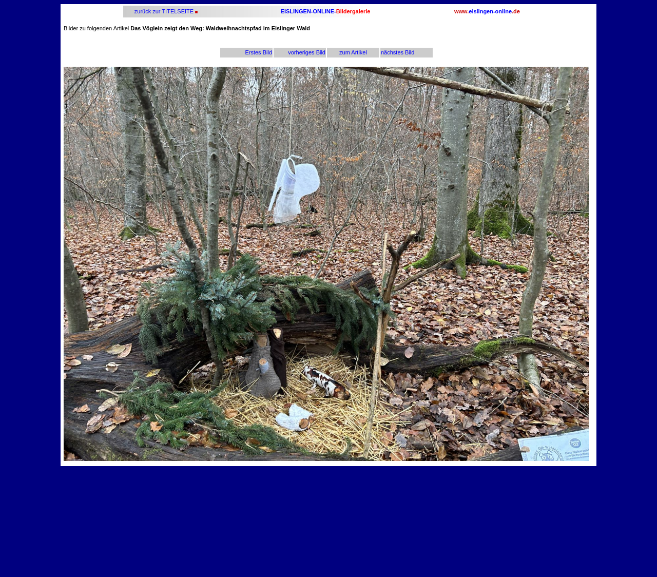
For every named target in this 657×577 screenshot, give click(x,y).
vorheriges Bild (306, 52)
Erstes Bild (258, 52)
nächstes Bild (397, 52)
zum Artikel (353, 52)
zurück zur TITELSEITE (163, 11)
